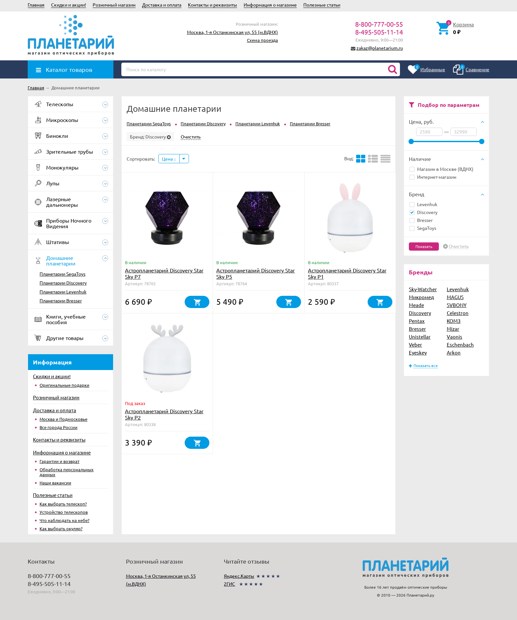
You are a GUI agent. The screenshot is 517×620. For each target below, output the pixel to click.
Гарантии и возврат (59, 461)
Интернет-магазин (433, 177)
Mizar (453, 329)
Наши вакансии (55, 482)
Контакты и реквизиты (212, 5)
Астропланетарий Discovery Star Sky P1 (347, 273)
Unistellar (420, 336)
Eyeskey (418, 352)
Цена (169, 159)
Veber (415, 344)
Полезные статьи (321, 5)
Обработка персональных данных (67, 472)
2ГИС (229, 584)
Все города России (58, 427)
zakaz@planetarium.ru (379, 48)
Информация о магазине (270, 5)
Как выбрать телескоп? (63, 504)
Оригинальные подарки (64, 385)
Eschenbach (460, 344)
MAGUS (455, 297)
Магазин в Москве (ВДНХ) (441, 169)
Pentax (417, 321)
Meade (416, 305)
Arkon (454, 352)
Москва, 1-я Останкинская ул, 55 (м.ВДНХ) (232, 32)
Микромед (421, 297)
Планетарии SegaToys (62, 274)
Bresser (421, 220)
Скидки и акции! (68, 5)
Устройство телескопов (64, 512)
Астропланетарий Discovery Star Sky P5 (255, 273)
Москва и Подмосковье (63, 419)
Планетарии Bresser (61, 300)
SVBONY (457, 305)
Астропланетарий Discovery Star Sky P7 (164, 273)
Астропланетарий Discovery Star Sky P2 (164, 414)
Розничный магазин (114, 5)
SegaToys (423, 228)
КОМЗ (454, 321)
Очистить (459, 246)
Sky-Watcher (423, 289)
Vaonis (454, 336)
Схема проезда (262, 40)
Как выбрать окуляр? (61, 528)
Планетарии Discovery (63, 283)
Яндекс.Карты (239, 576)
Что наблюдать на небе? (64, 520)
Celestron (458, 313)
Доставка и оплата (161, 5)
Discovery (424, 212)
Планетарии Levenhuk (63, 291)
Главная (36, 5)
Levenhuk (423, 204)
